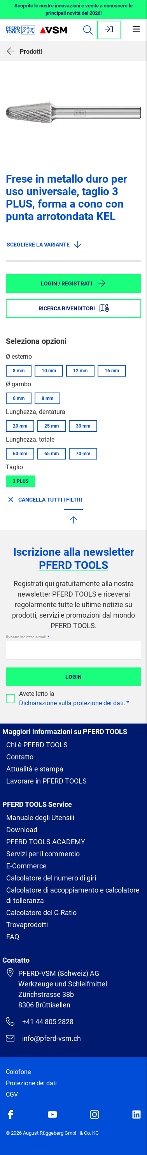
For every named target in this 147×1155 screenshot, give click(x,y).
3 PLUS (20, 481)
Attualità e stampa (34, 769)
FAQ (12, 937)
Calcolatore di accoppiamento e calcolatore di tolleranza (73, 895)
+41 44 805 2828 (40, 1021)
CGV (12, 1094)
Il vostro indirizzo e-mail (26, 637)
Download (21, 830)
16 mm (112, 370)
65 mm (51, 453)
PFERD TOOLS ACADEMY (45, 842)
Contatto (19, 757)
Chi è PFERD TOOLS (37, 745)
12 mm (80, 370)
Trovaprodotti (27, 925)
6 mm (18, 398)
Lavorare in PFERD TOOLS (46, 781)
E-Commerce (26, 866)
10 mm (49, 370)
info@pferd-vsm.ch (43, 1038)
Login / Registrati (73, 283)
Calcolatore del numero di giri (51, 878)
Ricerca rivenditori (73, 308)
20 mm (20, 426)
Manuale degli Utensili (40, 817)
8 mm (18, 370)
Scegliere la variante (44, 244)
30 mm (83, 426)
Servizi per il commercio (43, 854)
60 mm (20, 453)
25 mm (51, 426)
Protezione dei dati (31, 1083)
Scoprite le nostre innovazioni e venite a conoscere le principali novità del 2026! (73, 9)
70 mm (83, 453)
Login (73, 677)
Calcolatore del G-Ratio (41, 913)
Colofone (18, 1072)
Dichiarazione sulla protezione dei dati (71, 703)
